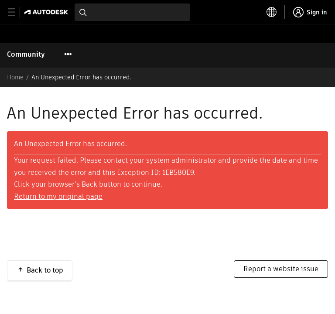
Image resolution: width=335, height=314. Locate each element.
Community (26, 54)
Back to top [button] (45, 270)
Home (15, 77)
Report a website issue (280, 269)
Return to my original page (58, 196)
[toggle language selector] (272, 12)
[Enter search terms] (132, 12)
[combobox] (132, 12)
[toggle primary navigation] (16, 12)
